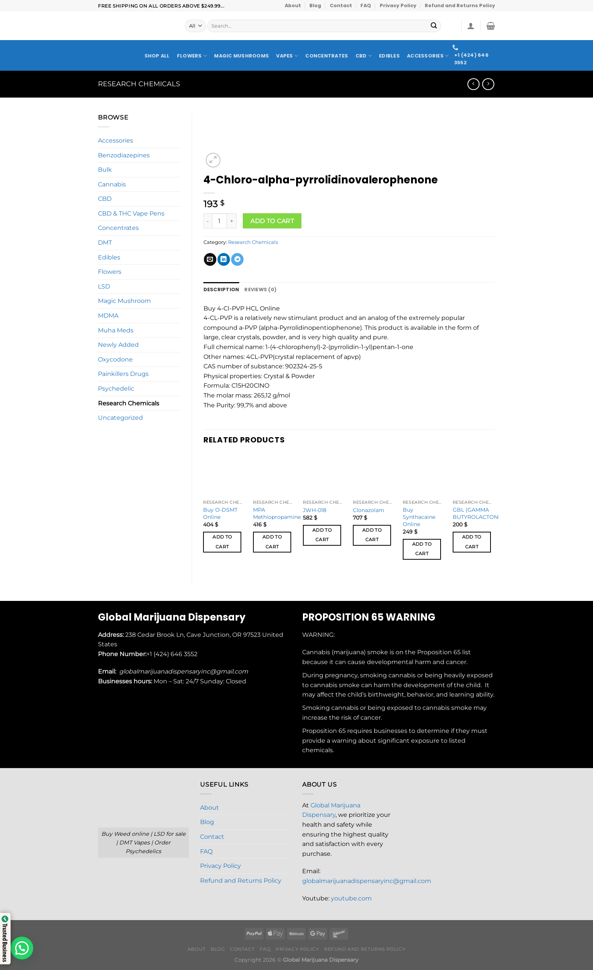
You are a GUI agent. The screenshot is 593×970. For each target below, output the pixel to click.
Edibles (389, 56)
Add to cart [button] (222, 541)
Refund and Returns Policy (460, 5)
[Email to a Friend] (210, 259)
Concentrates (326, 56)
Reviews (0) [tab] (260, 289)
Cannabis (112, 184)
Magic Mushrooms (241, 56)
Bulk (105, 169)
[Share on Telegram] (237, 259)
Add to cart (272, 221)
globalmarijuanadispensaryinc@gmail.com (366, 881)
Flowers (192, 55)
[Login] (471, 25)
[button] (22, 948)
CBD (363, 55)
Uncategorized (120, 417)
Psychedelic (116, 388)
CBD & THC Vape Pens (131, 213)
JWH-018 (314, 510)
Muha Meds (116, 330)
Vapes (287, 55)
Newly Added (118, 344)
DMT (105, 242)
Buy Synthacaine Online (419, 516)
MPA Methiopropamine (277, 513)
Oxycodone (115, 359)
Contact (341, 5)
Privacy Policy (398, 5)
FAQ (365, 5)
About (293, 5)
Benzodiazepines (124, 155)
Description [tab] (221, 289)
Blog (315, 5)
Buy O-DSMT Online (220, 513)
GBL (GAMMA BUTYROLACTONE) (478, 513)
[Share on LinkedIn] (223, 259)
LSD (104, 286)
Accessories (428, 55)
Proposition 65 (439, 652)
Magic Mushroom (124, 300)
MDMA (108, 315)
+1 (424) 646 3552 (172, 654)
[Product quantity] (219, 220)
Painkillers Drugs (123, 373)
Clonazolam (368, 510)
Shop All (157, 56)
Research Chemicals (139, 83)
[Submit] (434, 26)
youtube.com (351, 898)
